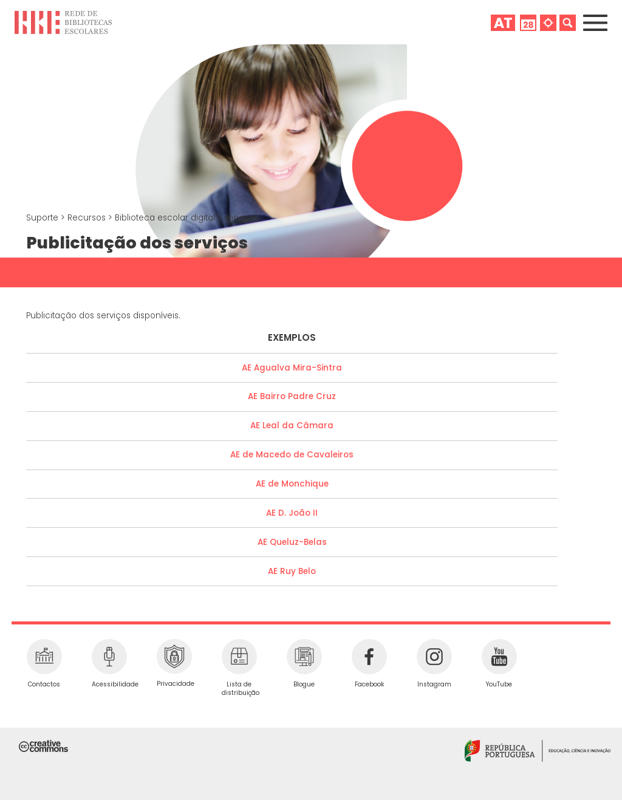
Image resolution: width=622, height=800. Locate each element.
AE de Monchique (292, 484)
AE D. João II (292, 513)
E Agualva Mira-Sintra (294, 368)
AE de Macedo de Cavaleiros (292, 454)
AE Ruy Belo (292, 571)
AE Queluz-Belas (292, 542)
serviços (241, 218)
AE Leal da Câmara (291, 425)
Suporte (43, 218)
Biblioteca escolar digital (166, 218)
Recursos (87, 218)
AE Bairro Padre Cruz (292, 396)
